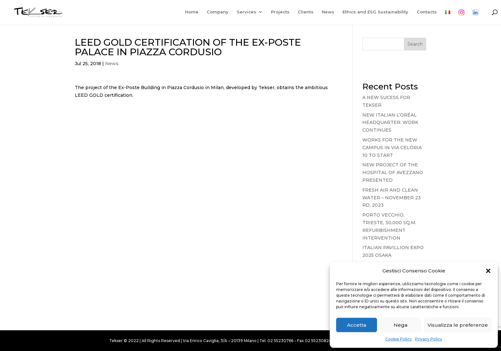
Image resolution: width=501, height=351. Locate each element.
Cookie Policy (398, 339)
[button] (488, 271)
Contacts (426, 12)
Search (415, 44)
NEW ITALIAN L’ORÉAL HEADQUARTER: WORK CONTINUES (390, 122)
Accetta (356, 325)
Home (191, 12)
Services (246, 12)
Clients (305, 12)
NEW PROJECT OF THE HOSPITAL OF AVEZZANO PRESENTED (392, 172)
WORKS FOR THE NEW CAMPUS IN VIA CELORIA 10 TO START (392, 147)
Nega (400, 325)
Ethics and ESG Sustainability (375, 12)
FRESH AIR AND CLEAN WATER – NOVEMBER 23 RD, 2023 (391, 197)
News (327, 12)
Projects (280, 12)
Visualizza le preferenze (458, 325)
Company (217, 12)
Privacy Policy (428, 339)
